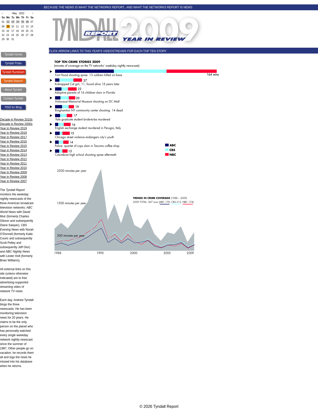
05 (22, 22)
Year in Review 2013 (13, 154)
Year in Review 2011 (13, 163)
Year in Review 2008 (13, 176)
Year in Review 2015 (13, 146)
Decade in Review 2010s (16, 119)
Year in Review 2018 (13, 132)
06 (27, 22)
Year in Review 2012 (13, 159)
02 (8, 22)
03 (12, 22)
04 (17, 22)
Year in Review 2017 (13, 137)
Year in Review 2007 (13, 181)
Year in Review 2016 (13, 141)
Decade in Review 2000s (16, 124)
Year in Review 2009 (13, 172)
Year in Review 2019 (13, 128)
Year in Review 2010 (13, 168)
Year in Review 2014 (13, 150)
